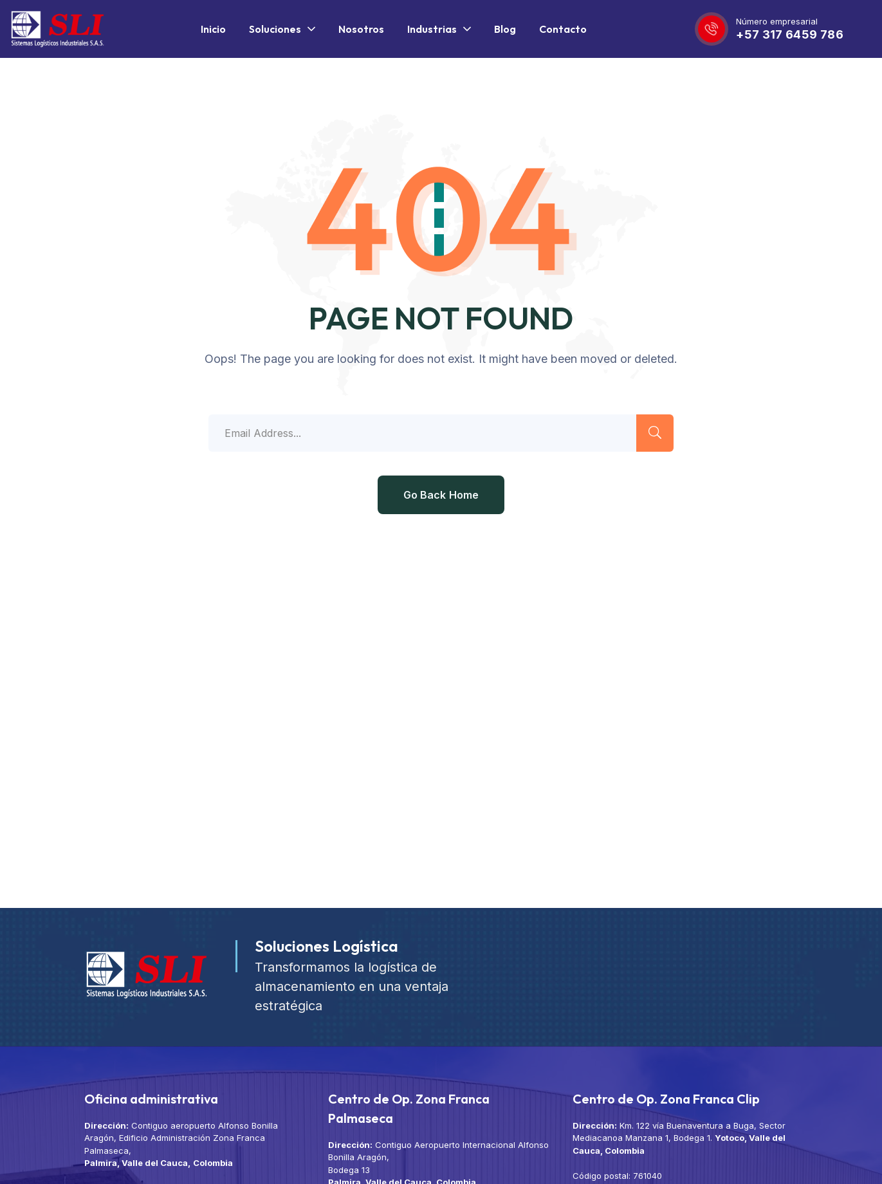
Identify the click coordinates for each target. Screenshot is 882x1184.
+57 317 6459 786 (789, 34)
